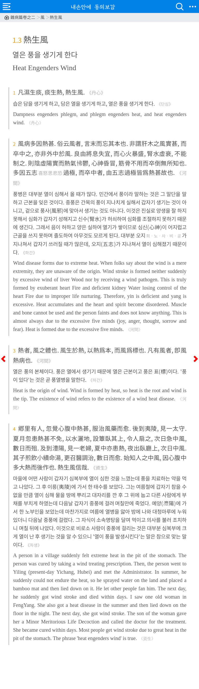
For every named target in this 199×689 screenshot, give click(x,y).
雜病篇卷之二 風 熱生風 (33, 17)
